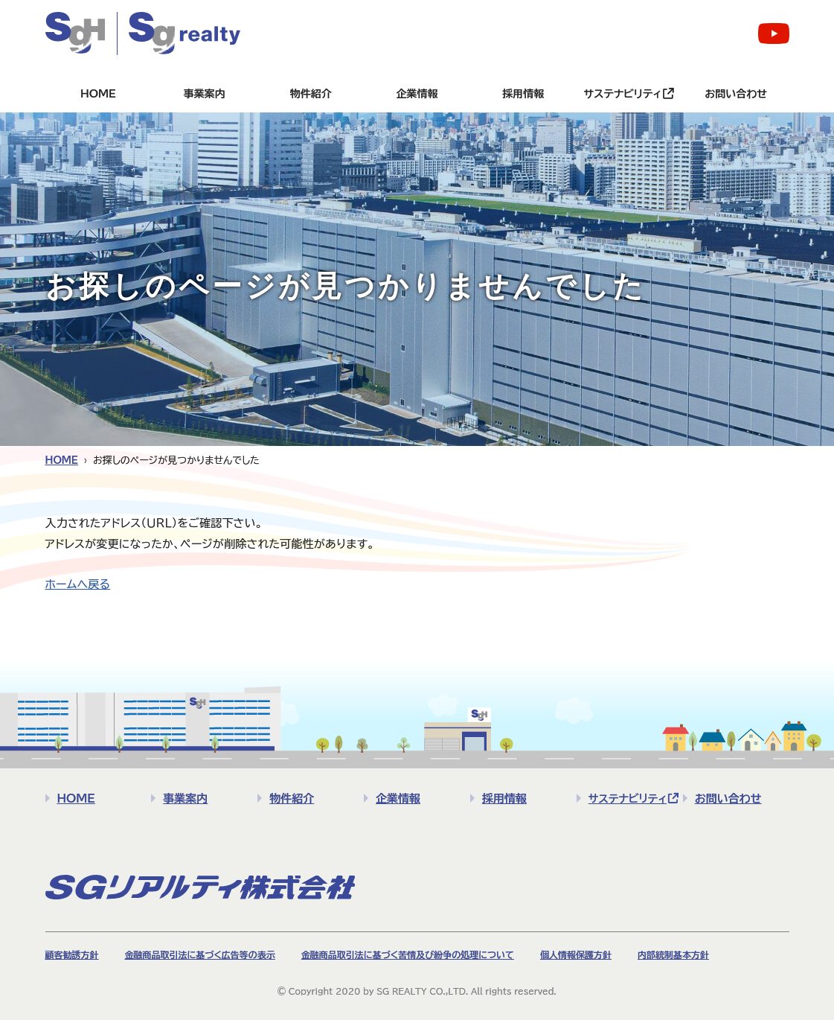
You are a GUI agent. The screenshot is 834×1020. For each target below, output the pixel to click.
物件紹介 (311, 94)
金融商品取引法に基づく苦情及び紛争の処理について (407, 954)
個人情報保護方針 (576, 954)
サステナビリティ (622, 94)
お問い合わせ (736, 94)
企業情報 (417, 94)
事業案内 (204, 94)
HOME (98, 94)
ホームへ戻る (78, 584)
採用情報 (523, 94)
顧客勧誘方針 (72, 954)
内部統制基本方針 (673, 954)
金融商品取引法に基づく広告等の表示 (200, 954)
